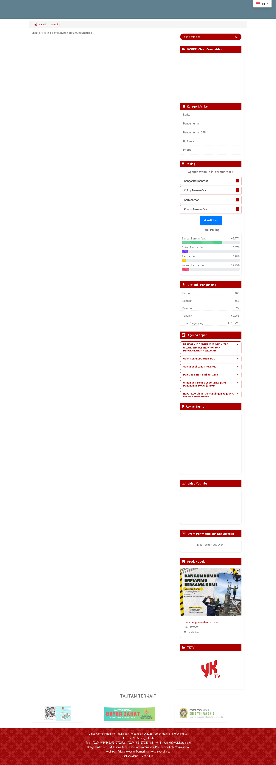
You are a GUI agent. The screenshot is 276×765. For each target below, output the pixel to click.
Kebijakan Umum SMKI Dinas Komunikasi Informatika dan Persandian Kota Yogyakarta (138, 747)
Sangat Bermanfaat (196, 180)
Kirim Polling (211, 220)
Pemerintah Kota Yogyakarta (170, 733)
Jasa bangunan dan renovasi (201, 622)
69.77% (235, 238)
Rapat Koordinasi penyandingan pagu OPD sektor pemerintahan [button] (210, 395)
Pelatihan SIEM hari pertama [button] (210, 374)
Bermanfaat (191, 199)
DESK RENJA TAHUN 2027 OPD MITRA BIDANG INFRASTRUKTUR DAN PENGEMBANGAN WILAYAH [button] (210, 348)
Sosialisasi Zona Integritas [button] (210, 366)
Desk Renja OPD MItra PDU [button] (210, 358)
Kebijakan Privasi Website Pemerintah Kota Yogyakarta (138, 751)
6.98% (236, 256)
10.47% (235, 247)
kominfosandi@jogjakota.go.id (173, 742)
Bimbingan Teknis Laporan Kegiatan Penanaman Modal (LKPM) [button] (210, 384)
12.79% (235, 265)
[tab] (210, 347)
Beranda (41, 24)
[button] (184, 603)
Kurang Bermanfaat (196, 209)
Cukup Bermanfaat (195, 190)
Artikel (54, 24)
